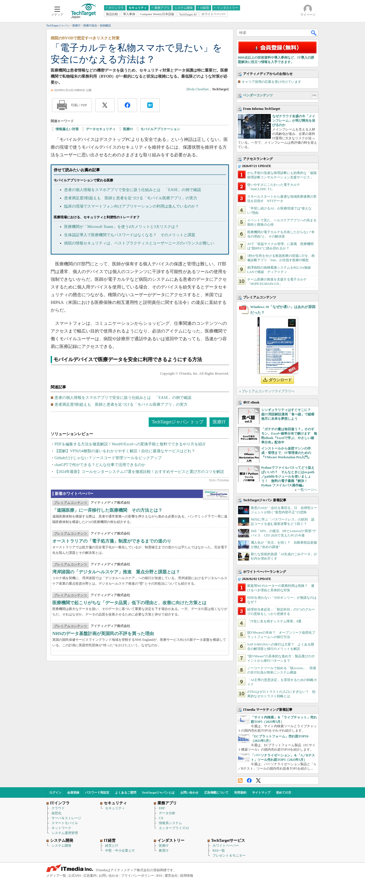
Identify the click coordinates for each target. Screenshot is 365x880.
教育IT (163, 850)
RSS (240, 780)
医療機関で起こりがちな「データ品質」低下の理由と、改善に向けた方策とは (129, 602)
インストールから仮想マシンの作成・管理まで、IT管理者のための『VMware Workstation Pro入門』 (286, 452)
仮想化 (56, 813)
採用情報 (186, 876)
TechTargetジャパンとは (158, 792)
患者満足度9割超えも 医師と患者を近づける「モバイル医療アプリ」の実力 (130, 198)
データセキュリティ (101, 129)
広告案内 (90, 876)
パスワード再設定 (97, 792)
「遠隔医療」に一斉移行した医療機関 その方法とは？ (107, 510)
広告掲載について (216, 792)
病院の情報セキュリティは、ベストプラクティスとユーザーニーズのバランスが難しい (139, 243)
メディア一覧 (56, 876)
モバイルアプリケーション (160, 129)
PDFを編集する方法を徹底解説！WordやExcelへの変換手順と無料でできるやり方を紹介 (130, 444)
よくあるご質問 (125, 792)
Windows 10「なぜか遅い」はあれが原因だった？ (282, 310)
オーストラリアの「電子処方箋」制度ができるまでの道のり (111, 541)
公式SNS (74, 876)
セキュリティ (115, 808)
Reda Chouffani (198, 89)
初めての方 (283, 792)
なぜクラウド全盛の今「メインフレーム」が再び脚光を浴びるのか (293, 120)
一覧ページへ (307, 490)
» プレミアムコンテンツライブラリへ (267, 391)
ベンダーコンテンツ (258, 95)
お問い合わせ (189, 792)
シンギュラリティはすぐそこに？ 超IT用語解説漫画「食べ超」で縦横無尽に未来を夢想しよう (287, 414)
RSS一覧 (219, 850)
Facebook (249, 780)
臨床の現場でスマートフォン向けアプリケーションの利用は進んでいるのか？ (131, 206)
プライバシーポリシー (137, 876)
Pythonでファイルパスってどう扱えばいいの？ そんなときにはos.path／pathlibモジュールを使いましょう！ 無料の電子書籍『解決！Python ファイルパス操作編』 (287, 476)
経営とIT (111, 846)
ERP (162, 808)
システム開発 (61, 846)
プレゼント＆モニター (229, 855)
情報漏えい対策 (67, 129)
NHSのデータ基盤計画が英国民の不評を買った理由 (103, 633)
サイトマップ (261, 792)
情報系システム (170, 823)
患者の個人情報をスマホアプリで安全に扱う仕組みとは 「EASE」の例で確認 (132, 190)
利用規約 (240, 792)
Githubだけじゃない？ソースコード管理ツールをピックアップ (108, 458)
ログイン (55, 792)
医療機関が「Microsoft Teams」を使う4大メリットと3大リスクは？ (121, 227)
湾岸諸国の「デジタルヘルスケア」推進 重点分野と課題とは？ (116, 572)
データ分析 (167, 813)
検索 (314, 33)
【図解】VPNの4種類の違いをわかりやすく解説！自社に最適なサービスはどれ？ (125, 451)
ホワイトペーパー (226, 846)
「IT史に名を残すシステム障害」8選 (274, 621)
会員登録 (73, 792)
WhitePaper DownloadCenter (216, 495)
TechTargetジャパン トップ (177, 421)
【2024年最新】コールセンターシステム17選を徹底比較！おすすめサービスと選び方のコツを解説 (139, 472)
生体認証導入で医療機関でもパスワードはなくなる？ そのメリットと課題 (129, 235)
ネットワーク (61, 828)
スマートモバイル (64, 823)
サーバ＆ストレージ (66, 818)
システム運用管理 (64, 833)
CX (161, 818)
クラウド (58, 808)
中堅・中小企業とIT (120, 850)
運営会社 (171, 876)
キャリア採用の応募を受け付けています (271, 82)
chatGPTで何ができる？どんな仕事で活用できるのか (100, 465)
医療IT (128, 129)
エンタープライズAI (174, 828)
